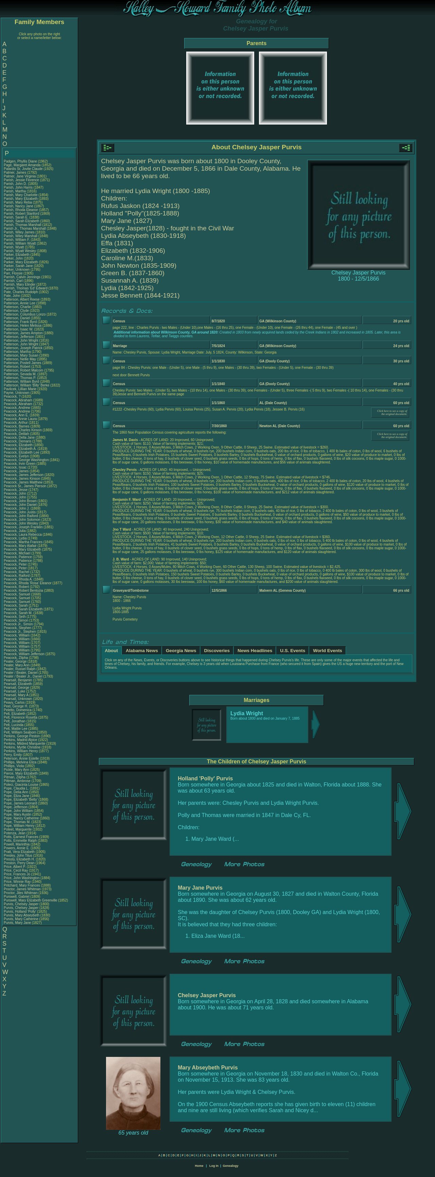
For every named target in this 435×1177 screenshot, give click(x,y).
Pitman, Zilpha (15, 777)
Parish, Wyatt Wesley (20, 251)
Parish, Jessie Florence (21, 180)
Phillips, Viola (14, 766)
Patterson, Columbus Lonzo (25, 314)
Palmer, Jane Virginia (20, 176)
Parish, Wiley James (19, 232)
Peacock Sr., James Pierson (25, 486)
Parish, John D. (15, 184)
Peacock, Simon (16, 620)
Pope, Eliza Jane (16, 796)
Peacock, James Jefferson (24, 475)
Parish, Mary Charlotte (20, 195)
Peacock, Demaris (18, 441)
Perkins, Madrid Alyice (20, 740)
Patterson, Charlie (18, 307)
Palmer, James (15, 172)
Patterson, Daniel (17, 318)
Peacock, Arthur (16, 422)
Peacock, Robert (17, 587)
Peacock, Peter (16, 564)
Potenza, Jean (15, 833)
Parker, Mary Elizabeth (21, 262)
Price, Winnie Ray (17, 882)
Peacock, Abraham (18, 400)
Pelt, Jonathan (15, 721)
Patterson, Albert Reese (22, 299)
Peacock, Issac (16, 467)
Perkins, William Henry (21, 751)
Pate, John (12, 296)
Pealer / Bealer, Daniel (21, 673)
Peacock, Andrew (17, 408)
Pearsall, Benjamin (18, 680)
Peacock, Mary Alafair (20, 546)
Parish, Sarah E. (16, 217)
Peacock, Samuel (17, 594)
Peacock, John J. (17, 508)
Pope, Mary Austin (17, 814)
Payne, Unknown (17, 393)
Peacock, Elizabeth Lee (21, 452)
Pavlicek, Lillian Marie (20, 389)
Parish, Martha (15, 191)
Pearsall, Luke (15, 691)
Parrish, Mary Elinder (19, 284)
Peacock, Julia (15, 531)
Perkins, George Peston (22, 736)
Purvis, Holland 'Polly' (20, 911)
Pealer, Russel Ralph (19, 669)
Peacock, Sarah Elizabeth (23, 609)
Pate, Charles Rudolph (21, 292)
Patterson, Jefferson (19, 337)
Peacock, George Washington (26, 460)
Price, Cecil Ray (16, 870)
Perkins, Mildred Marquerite (24, 743)
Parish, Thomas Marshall (22, 225)
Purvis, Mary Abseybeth (21, 915)
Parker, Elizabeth (17, 255)
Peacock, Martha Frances (23, 542)
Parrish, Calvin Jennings (22, 277)
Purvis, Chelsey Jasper (21, 904)
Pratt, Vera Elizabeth (19, 852)
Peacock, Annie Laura (20, 419)
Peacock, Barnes (17, 426)
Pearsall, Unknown (18, 699)
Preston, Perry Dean (19, 863)
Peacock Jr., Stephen (20, 631)
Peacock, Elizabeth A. (20, 449)
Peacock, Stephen (18, 628)
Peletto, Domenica (18, 710)
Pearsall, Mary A (16, 695)
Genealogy (231, 1165)
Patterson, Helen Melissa (22, 325)
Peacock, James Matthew (23, 482)
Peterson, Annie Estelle (21, 758)
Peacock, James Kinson (22, 478)
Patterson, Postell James (22, 363)
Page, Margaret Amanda (22, 165)
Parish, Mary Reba (18, 202)
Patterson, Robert (17, 366)
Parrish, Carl (13, 281)
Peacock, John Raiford (21, 516)
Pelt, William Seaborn (20, 732)
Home (199, 1165)
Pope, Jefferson (16, 807)
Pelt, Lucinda (14, 725)
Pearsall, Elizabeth (18, 684)
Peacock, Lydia (16, 538)
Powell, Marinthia (17, 844)
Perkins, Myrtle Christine (22, 747)
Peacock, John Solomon (22, 519)
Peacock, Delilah (17, 434)
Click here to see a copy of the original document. (392, 413)
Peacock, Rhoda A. (18, 579)
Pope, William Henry (19, 826)
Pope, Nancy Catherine (21, 818)
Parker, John (14, 258)
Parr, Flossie (13, 273)
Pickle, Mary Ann (16, 770)
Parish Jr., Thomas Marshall (25, 228)
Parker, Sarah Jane (18, 266)
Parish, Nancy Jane (18, 206)
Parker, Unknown (17, 269)
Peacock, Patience (18, 557)
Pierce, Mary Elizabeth (21, 773)
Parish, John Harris (18, 187)
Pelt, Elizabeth (15, 714)
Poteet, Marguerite (18, 829)
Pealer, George (16, 661)
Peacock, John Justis (20, 512)
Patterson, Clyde (17, 310)
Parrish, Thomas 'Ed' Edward (26, 288)
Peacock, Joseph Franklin (23, 527)
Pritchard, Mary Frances (22, 885)
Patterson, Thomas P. (20, 378)
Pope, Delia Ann (16, 792)
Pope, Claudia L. (16, 788)
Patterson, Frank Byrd (20, 322)
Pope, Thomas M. (17, 822)
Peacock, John (15, 493)
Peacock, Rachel (17, 572)
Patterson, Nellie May (20, 359)
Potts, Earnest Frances (21, 837)
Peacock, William (17, 635)
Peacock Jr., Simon (19, 624)
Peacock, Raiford (17, 575)
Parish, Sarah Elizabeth (21, 221)
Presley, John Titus (18, 855)
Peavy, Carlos (14, 702)
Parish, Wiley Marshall (20, 236)
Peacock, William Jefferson (24, 654)
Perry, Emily (13, 755)
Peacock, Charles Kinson (23, 430)
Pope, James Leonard (20, 803)
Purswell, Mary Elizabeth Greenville (30, 900)
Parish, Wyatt (14, 247)
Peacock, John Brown (20, 501)
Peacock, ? (12, 396)
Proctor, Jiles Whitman (20, 893)
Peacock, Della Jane (19, 437)
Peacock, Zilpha (16, 658)
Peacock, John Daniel (20, 505)
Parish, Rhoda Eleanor (21, 210)
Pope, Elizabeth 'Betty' (20, 799)
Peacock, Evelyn (17, 456)
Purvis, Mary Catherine (21, 919)
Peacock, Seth (15, 617)
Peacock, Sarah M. (18, 613)
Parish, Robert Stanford (21, 213)
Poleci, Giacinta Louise (21, 784)
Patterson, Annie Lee (19, 303)
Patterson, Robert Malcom (23, 370)
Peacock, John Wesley (21, 523)
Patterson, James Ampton (23, 333)
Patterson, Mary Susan (21, 355)
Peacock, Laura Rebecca (23, 534)
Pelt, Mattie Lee (15, 728)
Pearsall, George (17, 687)
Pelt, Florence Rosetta (20, 717)
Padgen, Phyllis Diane (20, 161)
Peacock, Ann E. (16, 415)
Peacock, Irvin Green (19, 464)
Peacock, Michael (17, 553)
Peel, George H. (16, 706)
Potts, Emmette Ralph (20, 840)
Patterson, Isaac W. (18, 329)
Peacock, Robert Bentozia (23, 590)
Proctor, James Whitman (22, 889)
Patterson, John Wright (21, 340)
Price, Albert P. (15, 867)
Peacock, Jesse (16, 490)
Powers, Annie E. (17, 848)
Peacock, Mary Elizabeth (22, 549)
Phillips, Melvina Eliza (20, 762)
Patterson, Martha (18, 352)
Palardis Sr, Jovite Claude (23, 169)
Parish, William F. (17, 240)
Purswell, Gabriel (17, 896)
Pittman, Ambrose (18, 781)
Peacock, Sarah (16, 605)
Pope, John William (18, 811)
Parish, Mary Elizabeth (21, 199)
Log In (214, 1165)
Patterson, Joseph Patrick (23, 348)
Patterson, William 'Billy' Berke (26, 385)
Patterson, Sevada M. (20, 374)
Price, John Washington (21, 878)
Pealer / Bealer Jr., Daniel (23, 676)
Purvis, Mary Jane (17, 923)
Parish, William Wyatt (20, 243)
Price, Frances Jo (17, 874)
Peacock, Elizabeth (19, 445)
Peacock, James (17, 471)
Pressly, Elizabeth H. (19, 859)
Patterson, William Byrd (21, 381)
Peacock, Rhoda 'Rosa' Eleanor (28, 583)
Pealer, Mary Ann (17, 665)
